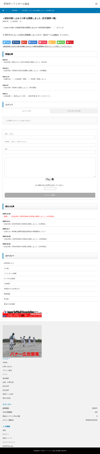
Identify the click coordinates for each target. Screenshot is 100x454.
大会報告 (7, 284)
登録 (4, 430)
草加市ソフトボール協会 (48, 450)
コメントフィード (9, 442)
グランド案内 (7, 370)
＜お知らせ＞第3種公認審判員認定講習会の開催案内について (24, 231)
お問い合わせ (7, 366)
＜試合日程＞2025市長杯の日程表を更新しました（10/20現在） (25, 246)
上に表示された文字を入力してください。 (50, 185)
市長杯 (5, 362)
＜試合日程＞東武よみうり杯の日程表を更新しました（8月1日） (25, 62)
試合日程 (6, 386)
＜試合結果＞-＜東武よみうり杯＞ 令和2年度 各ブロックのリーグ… (27, 96)
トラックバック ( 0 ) (73, 111)
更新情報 (15, 21)
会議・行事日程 (8, 382)
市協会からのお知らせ (12, 289)
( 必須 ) (9, 134)
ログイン (6, 434)
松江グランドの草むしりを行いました (58, 46)
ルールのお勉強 (9, 278)
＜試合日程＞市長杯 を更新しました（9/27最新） (20, 88)
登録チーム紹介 (8, 394)
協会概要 (6, 378)
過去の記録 (6, 398)
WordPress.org (8, 446)
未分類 (6, 299)
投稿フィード (7, 438)
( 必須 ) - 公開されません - (16, 141)
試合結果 (6, 390)
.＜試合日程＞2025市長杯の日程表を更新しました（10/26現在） (25, 239)
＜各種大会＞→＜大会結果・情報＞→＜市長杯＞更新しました (24, 79)
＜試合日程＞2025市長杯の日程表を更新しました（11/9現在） (25, 224)
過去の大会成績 (9, 304)
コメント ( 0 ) (26, 111)
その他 (6, 268)
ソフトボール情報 (10, 273)
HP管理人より (9, 263)
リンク (5, 374)
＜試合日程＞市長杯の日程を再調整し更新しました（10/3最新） (25, 70)
